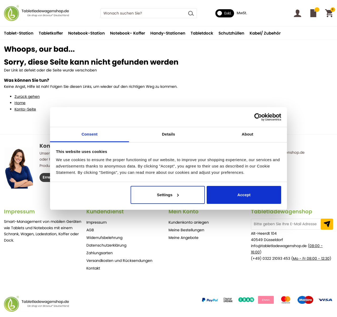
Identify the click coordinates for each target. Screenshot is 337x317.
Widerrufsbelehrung (104, 237)
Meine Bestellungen (186, 230)
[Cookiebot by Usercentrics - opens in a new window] (258, 117)
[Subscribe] (327, 224)
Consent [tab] (90, 134)
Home (20, 102)
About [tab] (247, 134)
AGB (90, 230)
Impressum (96, 222)
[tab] (45, 211)
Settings (168, 195)
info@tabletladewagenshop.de (279, 245)
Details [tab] (168, 134)
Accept (243, 195)
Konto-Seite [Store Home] (25, 109)
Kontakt (93, 268)
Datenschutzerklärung (106, 245)
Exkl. (224, 13)
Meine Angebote (183, 237)
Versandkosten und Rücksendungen (119, 260)
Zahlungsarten (99, 253)
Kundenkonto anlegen (188, 222)
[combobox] (149, 13)
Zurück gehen (27, 96)
